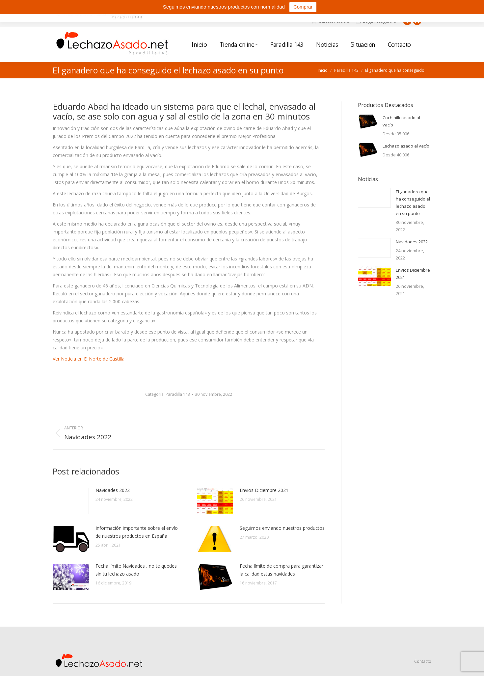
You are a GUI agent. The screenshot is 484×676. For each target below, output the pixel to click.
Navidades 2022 (112, 490)
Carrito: (330, 20)
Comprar (302, 7)
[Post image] (71, 501)
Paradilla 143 (178, 394)
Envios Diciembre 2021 (264, 490)
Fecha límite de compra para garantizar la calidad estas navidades (281, 570)
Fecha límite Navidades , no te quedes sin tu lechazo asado (136, 570)
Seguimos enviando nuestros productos (282, 528)
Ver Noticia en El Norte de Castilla (88, 359)
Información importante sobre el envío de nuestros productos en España (136, 532)
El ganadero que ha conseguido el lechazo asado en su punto (413, 202)
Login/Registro (376, 20)
